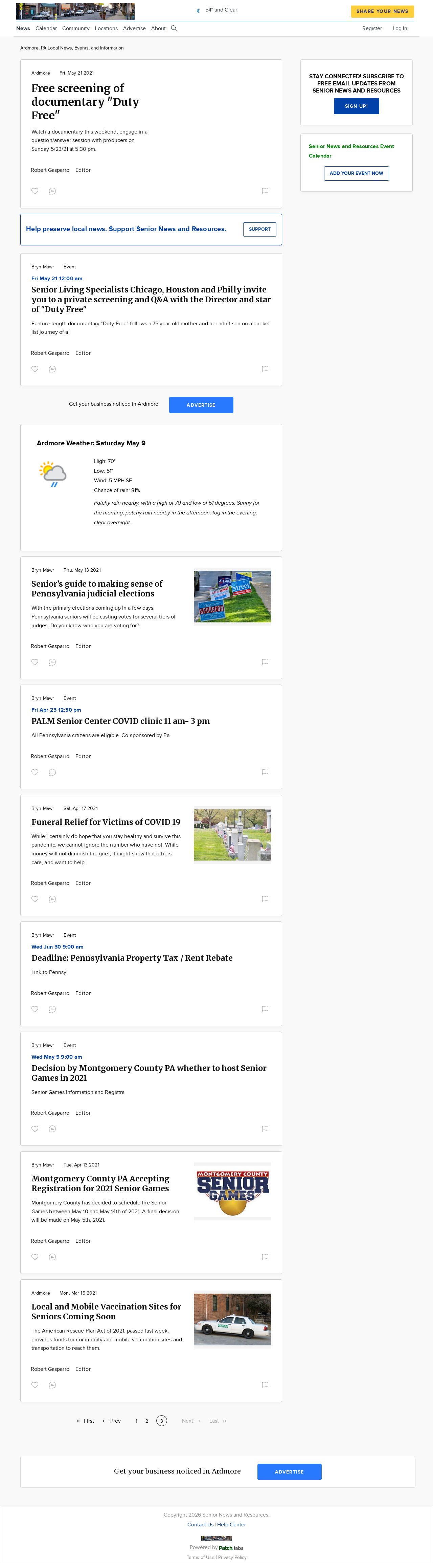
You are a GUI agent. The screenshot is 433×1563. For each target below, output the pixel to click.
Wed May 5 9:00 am (56, 1057)
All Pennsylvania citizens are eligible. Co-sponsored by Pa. (101, 735)
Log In (400, 28)
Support (260, 229)
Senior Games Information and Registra (77, 1092)
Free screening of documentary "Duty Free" (85, 102)
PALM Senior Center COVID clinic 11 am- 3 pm (120, 721)
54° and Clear (215, 10)
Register (372, 28)
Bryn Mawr (42, 267)
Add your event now (356, 173)
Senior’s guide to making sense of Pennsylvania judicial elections (96, 588)
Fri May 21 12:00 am (57, 279)
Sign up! (356, 106)
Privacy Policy (232, 1557)
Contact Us (200, 1525)
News (23, 28)
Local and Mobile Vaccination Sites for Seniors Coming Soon (106, 1311)
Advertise (134, 28)
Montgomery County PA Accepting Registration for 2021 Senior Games (100, 1183)
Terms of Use (201, 1557)
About (158, 28)
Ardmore (40, 73)
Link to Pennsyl (49, 972)
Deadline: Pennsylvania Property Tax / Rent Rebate (132, 958)
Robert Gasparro (51, 170)
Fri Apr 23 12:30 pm (56, 710)
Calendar (46, 28)
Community (76, 28)
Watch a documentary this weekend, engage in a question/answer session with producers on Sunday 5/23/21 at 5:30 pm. (89, 141)
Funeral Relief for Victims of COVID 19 (106, 822)
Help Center (231, 1525)
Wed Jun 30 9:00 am (57, 947)
